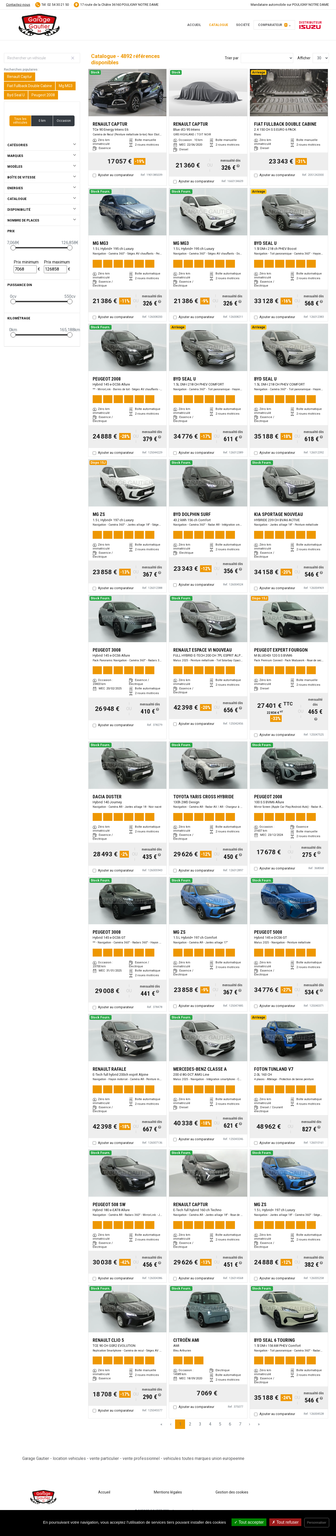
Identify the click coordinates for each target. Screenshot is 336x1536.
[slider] (13, 247)
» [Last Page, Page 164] (259, 1424)
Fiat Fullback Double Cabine (29, 86)
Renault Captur (19, 77)
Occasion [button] (64, 121)
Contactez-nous (18, 5)
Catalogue (218, 25)
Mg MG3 (65, 86)
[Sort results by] (267, 58)
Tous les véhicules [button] (20, 120)
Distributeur (310, 25)
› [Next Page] (249, 1424)
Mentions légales (168, 1492)
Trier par (232, 58)
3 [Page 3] (200, 1424)
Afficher (304, 58)
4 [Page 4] (210, 1424)
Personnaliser (316, 1522)
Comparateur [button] (272, 25)
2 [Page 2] (190, 1424)
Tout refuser (285, 1522)
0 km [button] (42, 121)
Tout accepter (249, 1522)
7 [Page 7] (240, 1424)
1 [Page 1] (180, 1424)
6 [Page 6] (230, 1424)
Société (243, 25)
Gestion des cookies (232, 1492)
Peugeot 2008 (43, 95)
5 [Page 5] (220, 1424)
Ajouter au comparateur (116, 175)
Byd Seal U (16, 95)
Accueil (194, 25)
